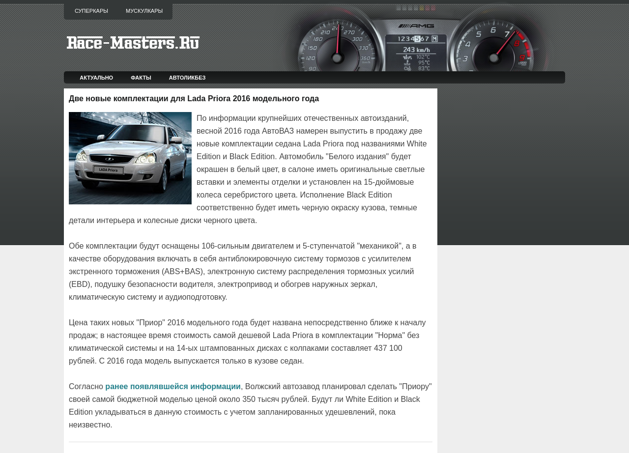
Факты (141, 78)
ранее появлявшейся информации (173, 386)
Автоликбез (187, 78)
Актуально (96, 78)
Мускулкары (144, 11)
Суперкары (91, 11)
